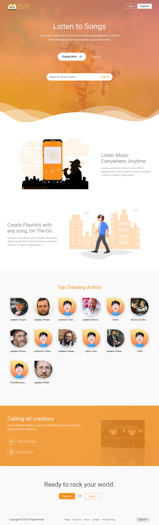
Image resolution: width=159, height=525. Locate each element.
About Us (77, 519)
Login (130, 6)
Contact (96, 519)
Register (144, 6)
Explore (96, 56)
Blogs (67, 519)
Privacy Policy (108, 519)
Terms (87, 519)
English (142, 519)
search (105, 76)
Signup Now (72, 56)
